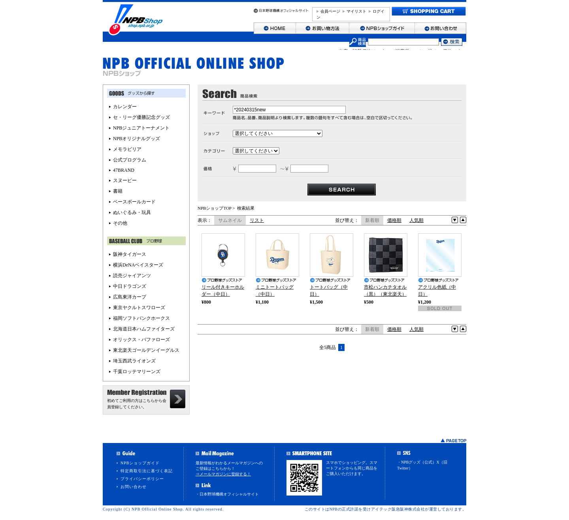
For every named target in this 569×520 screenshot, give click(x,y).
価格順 (394, 220)
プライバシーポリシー (142, 479)
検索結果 (245, 208)
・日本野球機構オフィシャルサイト (227, 494)
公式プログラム (129, 160)
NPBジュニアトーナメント (141, 128)
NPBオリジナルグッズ (136, 138)
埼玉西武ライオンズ (134, 361)
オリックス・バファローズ (141, 339)
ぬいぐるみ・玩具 (132, 212)
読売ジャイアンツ (132, 275)
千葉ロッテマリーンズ (136, 371)
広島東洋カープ (129, 297)
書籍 (117, 191)
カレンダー (125, 106)
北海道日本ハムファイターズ (144, 329)
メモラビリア (127, 149)
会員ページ (330, 11)
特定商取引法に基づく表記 (147, 471)
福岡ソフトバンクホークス (141, 318)
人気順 (416, 220)
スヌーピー (125, 180)
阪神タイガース (129, 254)
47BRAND (123, 170)
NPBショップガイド (140, 463)
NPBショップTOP (215, 208)
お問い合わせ (134, 486)
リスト (257, 220)
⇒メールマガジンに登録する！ (223, 474)
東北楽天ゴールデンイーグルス (146, 350)
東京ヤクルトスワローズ (139, 307)
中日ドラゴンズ (129, 286)
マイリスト (356, 11)
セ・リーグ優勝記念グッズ (141, 117)
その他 (120, 223)
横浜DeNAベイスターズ (138, 265)
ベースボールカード (134, 202)
